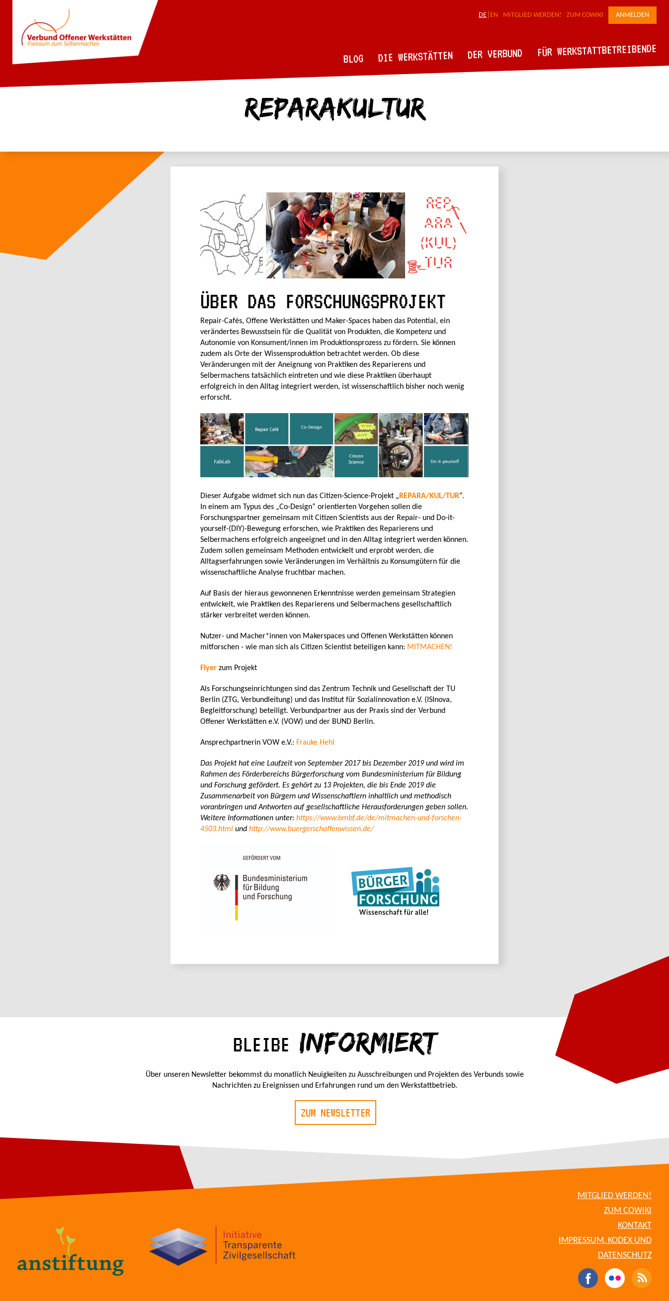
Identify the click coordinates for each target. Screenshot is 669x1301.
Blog (353, 58)
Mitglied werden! (532, 15)
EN (494, 15)
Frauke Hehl (315, 743)
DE (483, 15)
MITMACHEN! (429, 647)
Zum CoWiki (585, 15)
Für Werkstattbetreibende (597, 49)
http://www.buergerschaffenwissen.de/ (311, 829)
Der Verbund (495, 53)
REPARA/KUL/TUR (429, 496)
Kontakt (635, 1225)
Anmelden (632, 15)
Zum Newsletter (335, 1112)
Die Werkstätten (415, 56)
